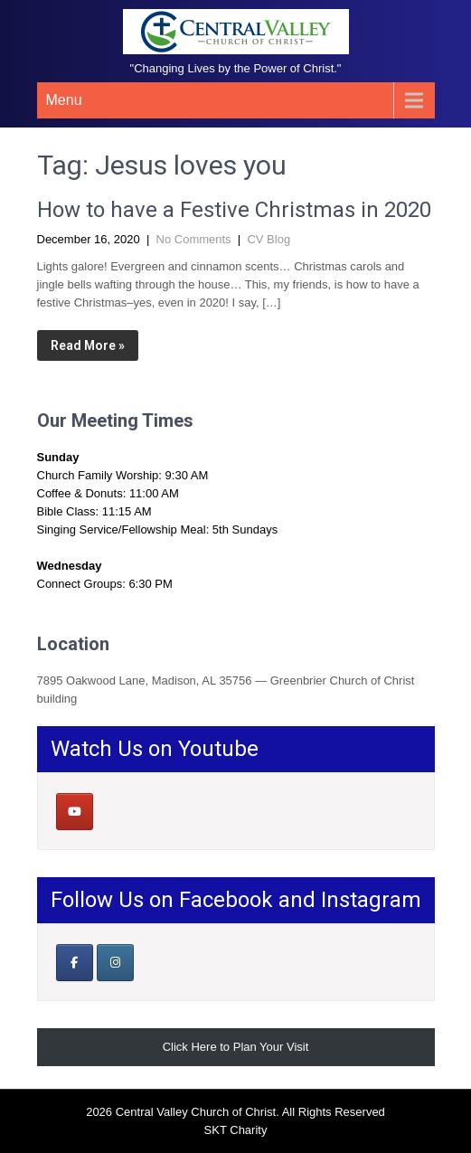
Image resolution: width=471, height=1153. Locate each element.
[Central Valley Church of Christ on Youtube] (74, 811)
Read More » (88, 345)
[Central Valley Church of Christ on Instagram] (115, 962)
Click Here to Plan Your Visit (236, 1047)
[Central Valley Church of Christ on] (114, 812)
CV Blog (268, 239)
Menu (64, 100)
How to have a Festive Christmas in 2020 (234, 209)
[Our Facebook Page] (74, 962)
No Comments (193, 239)
